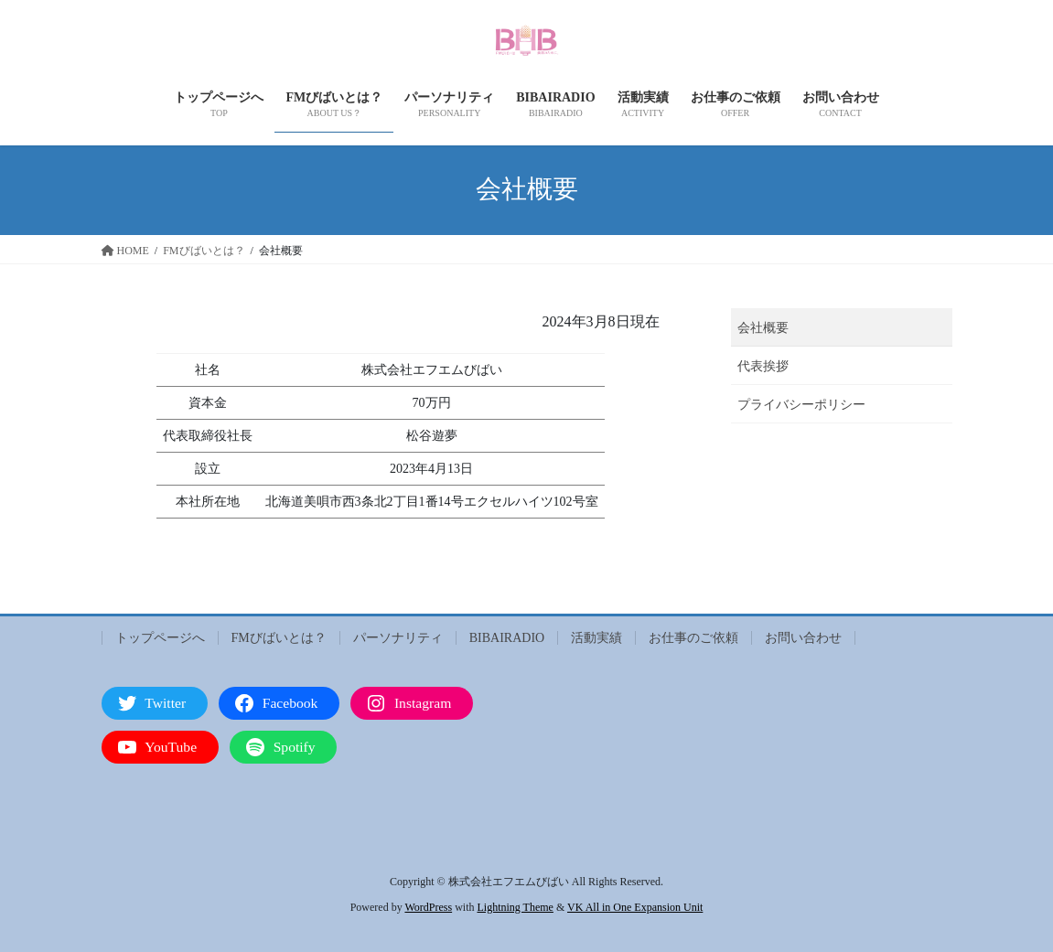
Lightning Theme (515, 907)
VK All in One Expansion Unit (635, 907)
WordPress (428, 907)
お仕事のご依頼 (693, 638)
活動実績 (596, 638)
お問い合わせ (803, 638)
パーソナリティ (398, 638)
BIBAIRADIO (506, 638)
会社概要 (763, 328)
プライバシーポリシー (801, 405)
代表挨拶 (763, 366)
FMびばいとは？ (279, 638)
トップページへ (160, 638)
